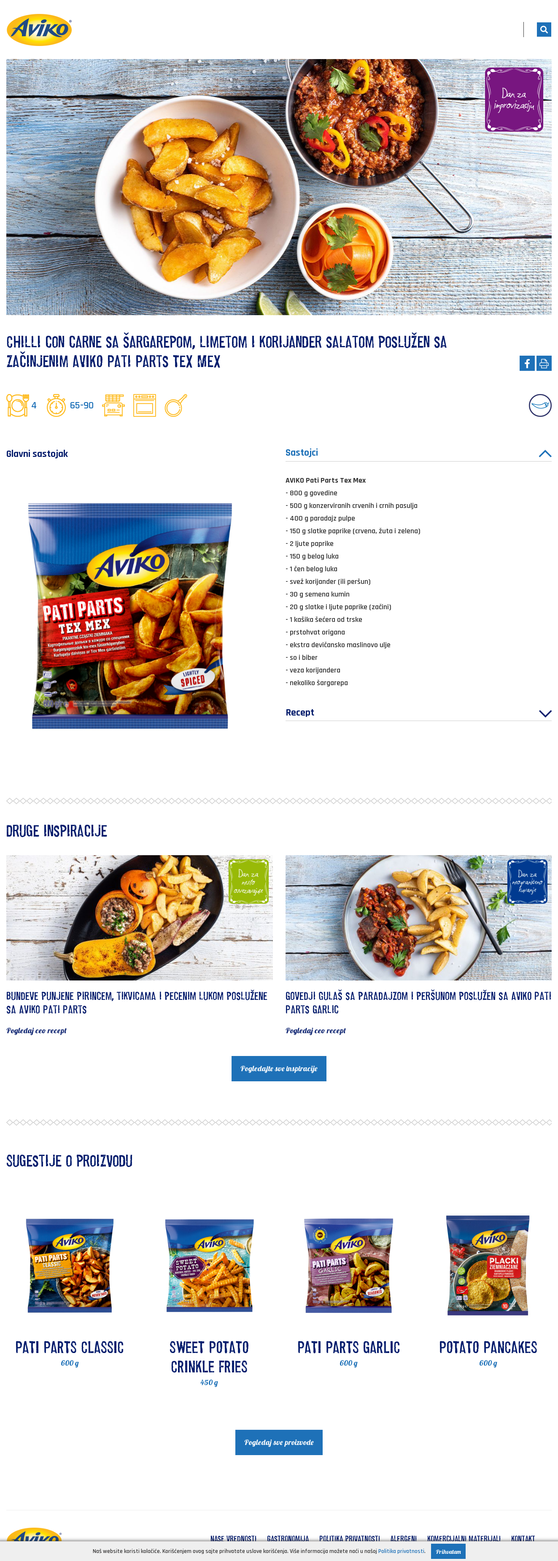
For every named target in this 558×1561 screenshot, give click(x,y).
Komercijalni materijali (464, 1539)
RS (503, 29)
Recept (419, 714)
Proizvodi (380, 29)
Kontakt (523, 1539)
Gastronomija (288, 1539)
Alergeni (404, 1539)
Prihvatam (448, 1552)
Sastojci (419, 454)
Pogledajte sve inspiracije (279, 1068)
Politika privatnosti (349, 1539)
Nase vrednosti (233, 1539)
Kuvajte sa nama (447, 29)
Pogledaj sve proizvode (279, 1442)
